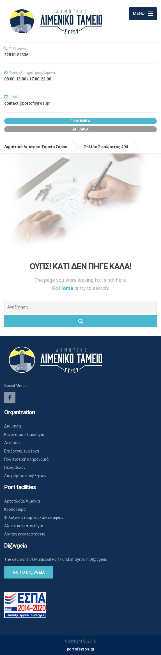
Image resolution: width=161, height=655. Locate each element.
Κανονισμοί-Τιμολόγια (24, 434)
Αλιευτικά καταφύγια (23, 526)
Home (66, 288)
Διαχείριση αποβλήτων (25, 476)
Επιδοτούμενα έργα (21, 451)
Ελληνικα (80, 121)
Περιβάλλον (15, 467)
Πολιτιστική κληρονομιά (26, 459)
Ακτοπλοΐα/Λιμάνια (22, 501)
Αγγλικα (80, 129)
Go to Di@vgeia (29, 572)
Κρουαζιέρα (15, 509)
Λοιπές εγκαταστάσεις (24, 534)
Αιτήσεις (12, 442)
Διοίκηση (12, 426)
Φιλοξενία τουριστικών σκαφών (33, 517)
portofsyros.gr (81, 649)
